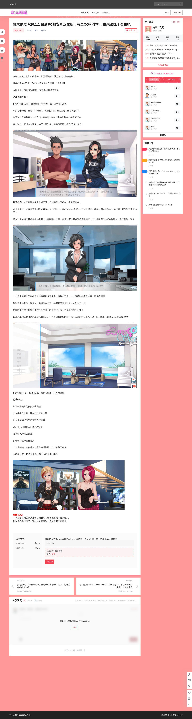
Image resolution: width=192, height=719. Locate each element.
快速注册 (177, 12)
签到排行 (162, 135)
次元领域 (26, 715)
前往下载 (130, 30)
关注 (173, 22)
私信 (179, 22)
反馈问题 (12, 4)
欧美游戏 (18, 30)
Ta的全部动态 (162, 65)
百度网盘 (50, 562)
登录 (167, 12)
